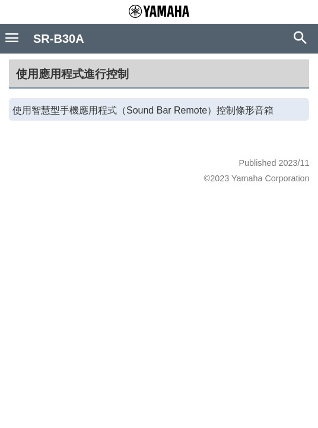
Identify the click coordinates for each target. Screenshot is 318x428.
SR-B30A (58, 38)
